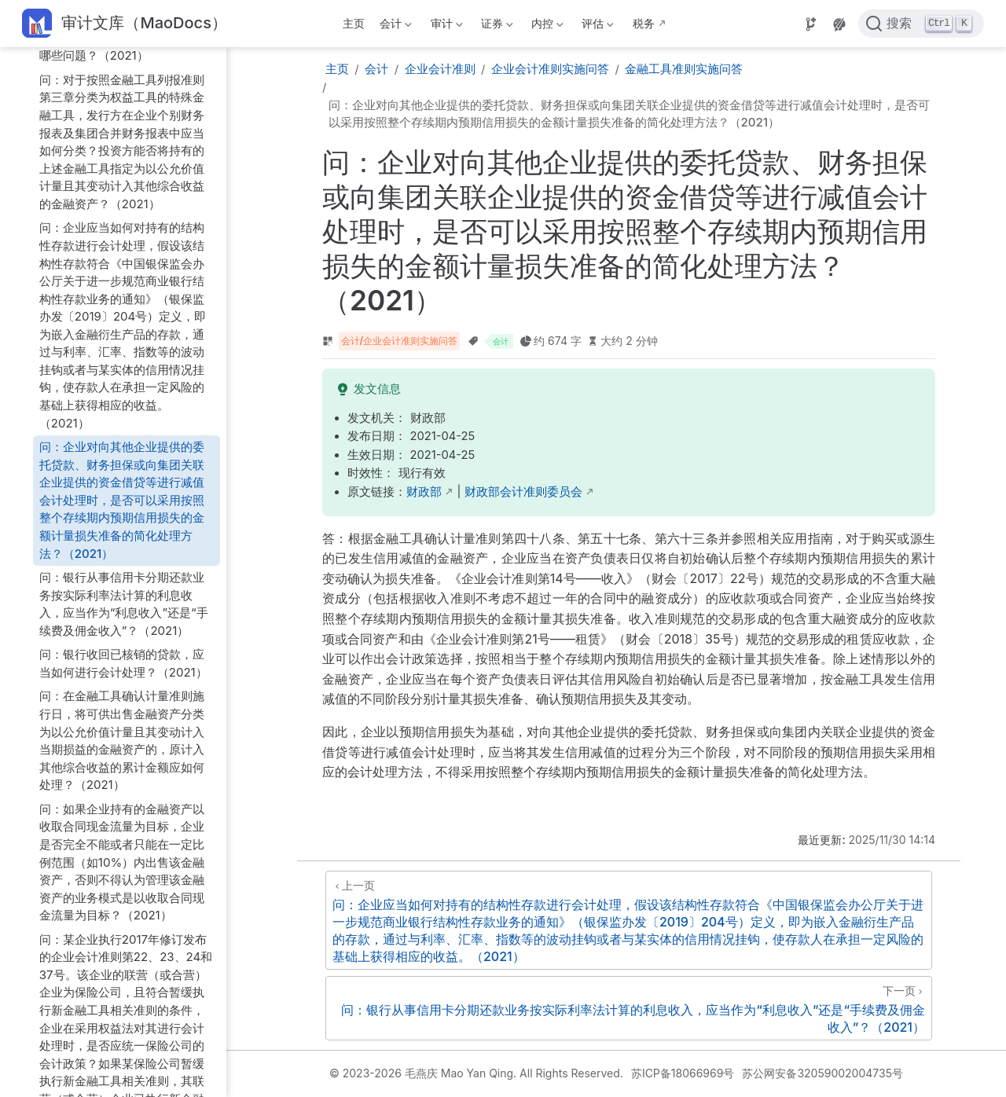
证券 (495, 26)
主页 (354, 23)
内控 (546, 26)
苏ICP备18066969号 (683, 1073)
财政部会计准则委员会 (523, 492)
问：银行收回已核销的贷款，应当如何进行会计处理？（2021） (123, 663)
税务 (644, 23)
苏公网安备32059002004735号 (822, 1073)
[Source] (811, 24)
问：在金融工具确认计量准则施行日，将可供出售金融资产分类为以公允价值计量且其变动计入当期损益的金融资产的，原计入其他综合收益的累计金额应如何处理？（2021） (121, 740)
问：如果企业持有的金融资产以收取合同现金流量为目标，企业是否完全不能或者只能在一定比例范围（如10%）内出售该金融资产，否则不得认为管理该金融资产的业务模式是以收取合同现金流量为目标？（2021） (121, 862)
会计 (394, 26)
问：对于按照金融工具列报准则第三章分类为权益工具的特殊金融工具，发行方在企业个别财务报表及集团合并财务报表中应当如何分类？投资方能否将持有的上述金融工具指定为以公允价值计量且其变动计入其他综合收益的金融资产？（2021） (121, 141)
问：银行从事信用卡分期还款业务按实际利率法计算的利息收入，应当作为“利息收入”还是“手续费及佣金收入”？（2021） (123, 604)
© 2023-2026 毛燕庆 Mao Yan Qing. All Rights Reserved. (476, 1073)
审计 (444, 26)
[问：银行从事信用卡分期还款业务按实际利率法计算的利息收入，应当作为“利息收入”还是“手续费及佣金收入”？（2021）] (628, 1008)
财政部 (424, 492)
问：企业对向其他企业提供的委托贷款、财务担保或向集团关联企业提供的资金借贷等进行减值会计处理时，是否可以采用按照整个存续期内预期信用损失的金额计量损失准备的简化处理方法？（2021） (121, 499)
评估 (596, 26)
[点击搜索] (921, 23)
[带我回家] (124, 24)
